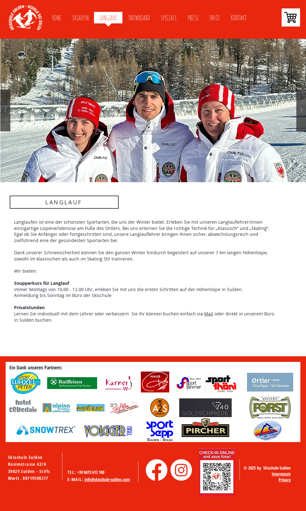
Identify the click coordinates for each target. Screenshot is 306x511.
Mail (208, 314)
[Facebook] (156, 470)
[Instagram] (181, 470)
